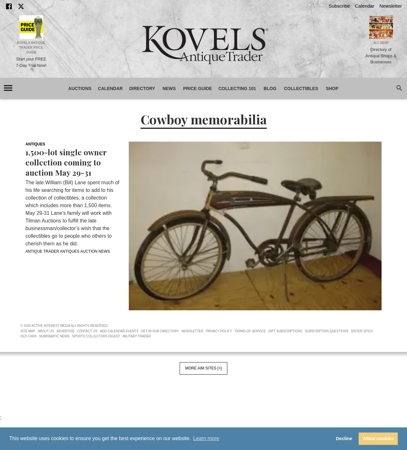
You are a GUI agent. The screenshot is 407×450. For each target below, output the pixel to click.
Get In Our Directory (160, 331)
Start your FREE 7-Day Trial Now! (31, 62)
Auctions (80, 89)
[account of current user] (8, 88)
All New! (381, 43)
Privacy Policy (219, 331)
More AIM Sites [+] (203, 368)
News (169, 89)
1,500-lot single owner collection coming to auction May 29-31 (66, 162)
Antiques (35, 144)
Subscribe (339, 6)
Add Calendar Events (119, 331)
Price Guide (198, 89)
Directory (142, 89)
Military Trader (137, 336)
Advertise (66, 331)
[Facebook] (9, 6)
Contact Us (87, 331)
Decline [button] (344, 438)
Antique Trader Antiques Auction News (67, 251)
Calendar (364, 6)
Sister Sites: (362, 331)
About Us (46, 331)
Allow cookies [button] (378, 438)
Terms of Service (250, 331)
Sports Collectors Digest (96, 336)
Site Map (27, 331)
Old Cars (28, 336)
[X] (21, 6)
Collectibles (301, 89)
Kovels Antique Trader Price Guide (31, 47)
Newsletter (390, 6)
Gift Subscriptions (285, 331)
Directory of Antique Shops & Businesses (381, 55)
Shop (332, 89)
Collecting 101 (237, 89)
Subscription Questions (326, 331)
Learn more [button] (206, 438)
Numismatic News (54, 336)
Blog (270, 89)
